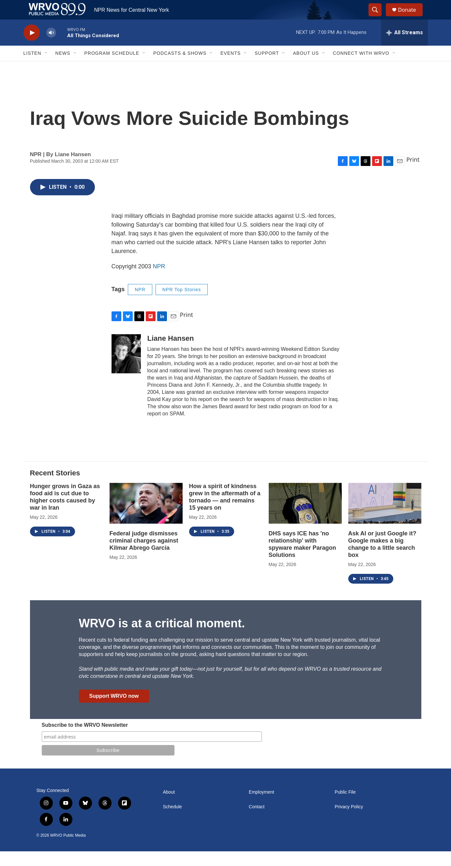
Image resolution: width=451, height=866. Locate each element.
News (62, 67)
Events (230, 67)
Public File (345, 806)
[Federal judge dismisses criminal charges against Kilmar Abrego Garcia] (146, 518)
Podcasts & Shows (179, 67)
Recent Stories (55, 488)
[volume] (51, 47)
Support (267, 67)
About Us (306, 67)
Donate (411, 17)
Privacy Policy (349, 821)
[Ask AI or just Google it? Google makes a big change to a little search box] (384, 518)
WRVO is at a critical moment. (162, 638)
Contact (256, 821)
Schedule (172, 821)
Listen (32, 67)
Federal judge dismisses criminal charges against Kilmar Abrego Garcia (144, 555)
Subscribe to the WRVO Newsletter (85, 739)
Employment (261, 806)
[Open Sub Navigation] (46, 67)
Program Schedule (111, 67)
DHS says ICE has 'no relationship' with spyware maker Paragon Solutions (302, 559)
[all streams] (404, 47)
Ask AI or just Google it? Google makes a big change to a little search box (382, 559)
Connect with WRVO (361, 67)
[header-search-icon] (378, 17)
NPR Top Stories (181, 304)
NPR (159, 281)
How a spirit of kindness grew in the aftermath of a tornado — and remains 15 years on (225, 512)
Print (413, 174)
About (169, 806)
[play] (31, 47)
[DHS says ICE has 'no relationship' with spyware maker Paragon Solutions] (305, 518)
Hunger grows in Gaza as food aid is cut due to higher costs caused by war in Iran (65, 512)
